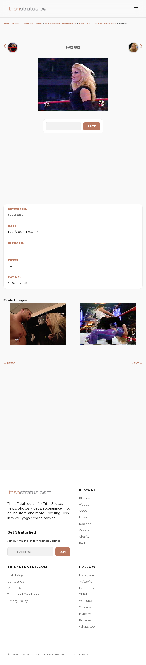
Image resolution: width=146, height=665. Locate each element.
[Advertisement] (73, 167)
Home (6, 23)
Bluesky (85, 613)
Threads (85, 607)
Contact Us (15, 581)
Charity (84, 536)
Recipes (85, 524)
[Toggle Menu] (136, 9)
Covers (84, 530)
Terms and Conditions (23, 594)
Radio (83, 543)
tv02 (12, 215)
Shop (83, 511)
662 (20, 215)
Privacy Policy (17, 601)
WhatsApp (87, 626)
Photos (16, 23)
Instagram (86, 575)
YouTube (85, 601)
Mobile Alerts (17, 588)
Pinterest (86, 620)
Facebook (86, 588)
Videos (84, 504)
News (83, 517)
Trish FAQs (15, 575)
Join (63, 552)
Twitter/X (85, 581)
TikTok (83, 594)
